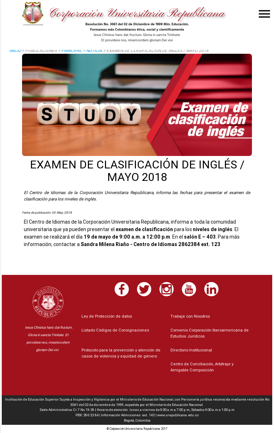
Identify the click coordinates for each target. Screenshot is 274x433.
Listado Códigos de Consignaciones (115, 330)
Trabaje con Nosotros (190, 316)
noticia (94, 50)
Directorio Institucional (191, 350)
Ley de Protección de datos (106, 316)
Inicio (15, 50)
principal (71, 50)
